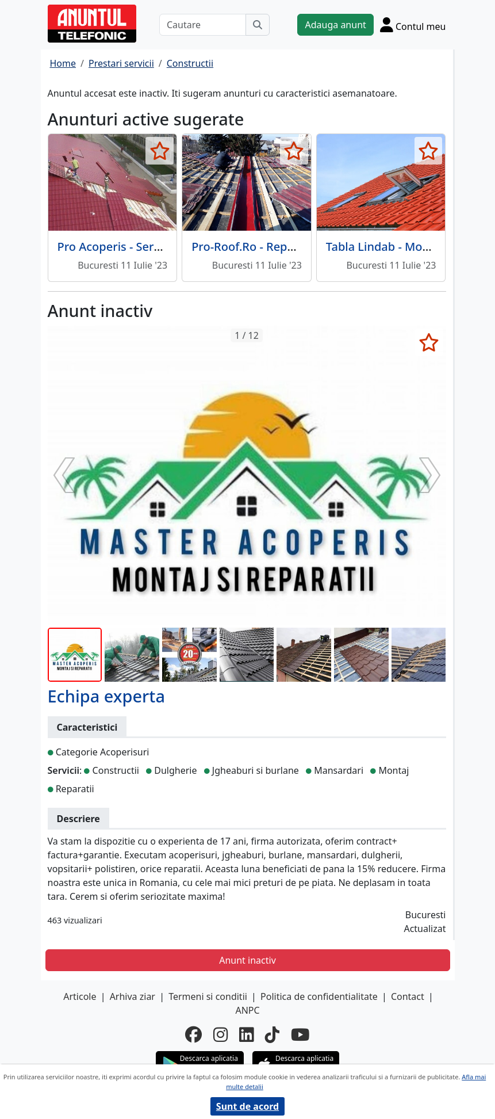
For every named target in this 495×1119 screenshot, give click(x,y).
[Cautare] (203, 25)
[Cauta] (257, 25)
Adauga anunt (335, 24)
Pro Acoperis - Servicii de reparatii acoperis (174, 246)
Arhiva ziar (132, 996)
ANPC (247, 1010)
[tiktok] (272, 1034)
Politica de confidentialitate (319, 996)
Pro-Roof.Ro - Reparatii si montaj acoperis (305, 246)
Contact (407, 996)
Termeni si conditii (207, 996)
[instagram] (220, 1034)
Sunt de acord (247, 1106)
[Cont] (413, 25)
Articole (79, 996)
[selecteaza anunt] (159, 151)
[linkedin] (246, 1034)
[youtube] (300, 1034)
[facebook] (193, 1034)
